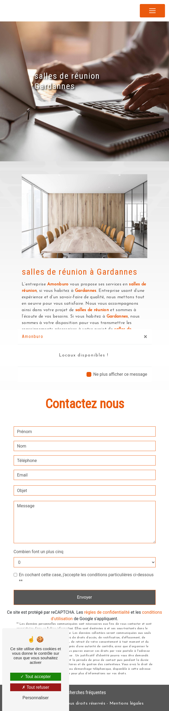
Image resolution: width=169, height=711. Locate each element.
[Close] (146, 336)
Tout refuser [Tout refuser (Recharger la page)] (35, 687)
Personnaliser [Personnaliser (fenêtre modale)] (35, 697)
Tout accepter (35, 676)
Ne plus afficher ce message (120, 374)
